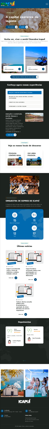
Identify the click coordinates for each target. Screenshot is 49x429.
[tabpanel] (15, 336)
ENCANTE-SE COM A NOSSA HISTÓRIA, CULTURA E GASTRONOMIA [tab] (20, 97)
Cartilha (24, 27)
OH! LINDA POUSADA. (32, 155)
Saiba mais (13, 135)
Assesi (20, 426)
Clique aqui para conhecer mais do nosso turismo (25, 77)
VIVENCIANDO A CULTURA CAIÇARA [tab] (16, 106)
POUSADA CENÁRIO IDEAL (15, 155)
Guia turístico (13, 27)
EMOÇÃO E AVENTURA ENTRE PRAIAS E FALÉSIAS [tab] (19, 92)
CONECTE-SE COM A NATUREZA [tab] (15, 102)
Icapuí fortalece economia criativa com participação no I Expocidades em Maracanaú (33, 273)
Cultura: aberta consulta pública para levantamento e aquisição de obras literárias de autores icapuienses (24, 307)
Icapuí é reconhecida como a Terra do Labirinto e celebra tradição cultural (13, 272)
